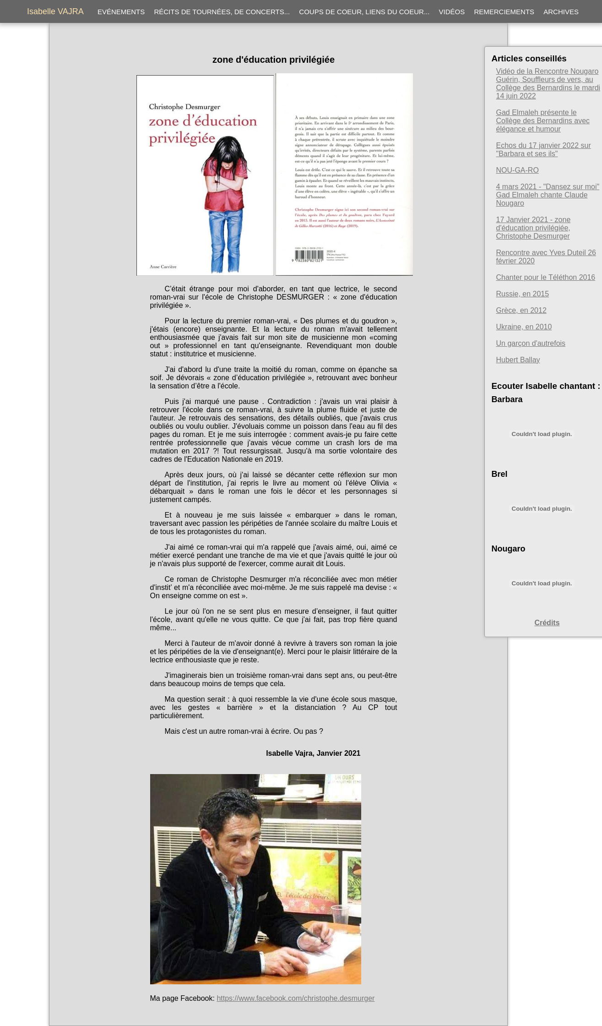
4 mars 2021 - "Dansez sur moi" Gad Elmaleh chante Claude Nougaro (548, 195)
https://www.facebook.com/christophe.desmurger (295, 998)
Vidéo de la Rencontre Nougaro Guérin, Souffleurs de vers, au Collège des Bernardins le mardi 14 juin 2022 (548, 83)
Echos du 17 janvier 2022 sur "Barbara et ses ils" (543, 150)
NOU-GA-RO (517, 170)
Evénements (121, 12)
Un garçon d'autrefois (531, 343)
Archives (561, 12)
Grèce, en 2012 (521, 310)
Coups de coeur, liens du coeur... (364, 12)
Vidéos (452, 12)
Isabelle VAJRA (55, 11)
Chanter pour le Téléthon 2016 (546, 277)
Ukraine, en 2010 (524, 327)
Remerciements (504, 12)
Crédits (546, 623)
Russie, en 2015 (522, 294)
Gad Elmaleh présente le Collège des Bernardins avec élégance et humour (543, 121)
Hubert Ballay (518, 360)
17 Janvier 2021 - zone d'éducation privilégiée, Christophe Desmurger (533, 228)
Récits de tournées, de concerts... (222, 12)
